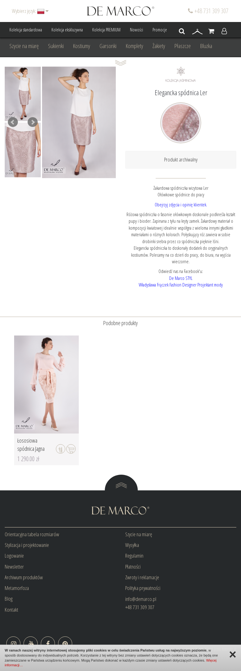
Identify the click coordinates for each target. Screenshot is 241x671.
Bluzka (206, 46)
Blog (9, 598)
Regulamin (134, 555)
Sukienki (56, 46)
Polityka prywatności (142, 588)
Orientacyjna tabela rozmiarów (32, 534)
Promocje (160, 30)
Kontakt (11, 609)
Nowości (136, 30)
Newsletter (14, 566)
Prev (13, 122)
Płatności (133, 566)
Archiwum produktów (24, 577)
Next (33, 122)
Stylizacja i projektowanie (27, 544)
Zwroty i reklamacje (142, 577)
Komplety (134, 46)
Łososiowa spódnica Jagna (31, 444)
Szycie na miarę (24, 46)
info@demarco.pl (140, 599)
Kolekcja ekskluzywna (67, 30)
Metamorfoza (17, 588)
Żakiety (159, 46)
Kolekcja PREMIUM (106, 30)
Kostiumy (81, 46)
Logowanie (14, 555)
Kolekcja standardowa (25, 30)
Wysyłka (132, 544)
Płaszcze (182, 46)
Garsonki (107, 46)
